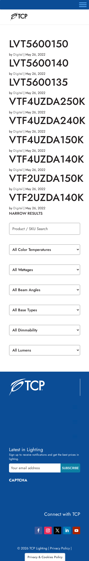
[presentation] (45, 495)
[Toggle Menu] (83, 4)
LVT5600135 (38, 82)
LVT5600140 (39, 63)
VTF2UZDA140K (46, 197)
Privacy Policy (60, 548)
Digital (18, 54)
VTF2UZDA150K (46, 178)
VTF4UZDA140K (46, 159)
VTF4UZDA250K (47, 101)
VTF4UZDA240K (47, 120)
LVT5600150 (38, 43)
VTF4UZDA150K (46, 139)
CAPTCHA (18, 480)
